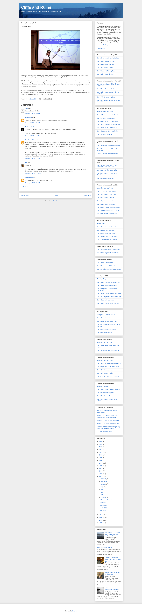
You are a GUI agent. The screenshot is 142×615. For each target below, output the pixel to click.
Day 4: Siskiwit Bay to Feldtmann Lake (109, 124)
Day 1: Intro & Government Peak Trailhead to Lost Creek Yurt (107, 166)
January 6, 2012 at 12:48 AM (33, 158)
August (103, 484)
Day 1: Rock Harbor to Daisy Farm (107, 227)
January (103, 497)
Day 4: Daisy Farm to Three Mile (107, 236)
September (104, 481)
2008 (101, 522)
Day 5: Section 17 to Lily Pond (106, 71)
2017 (101, 463)
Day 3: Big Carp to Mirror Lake (106, 396)
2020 (101, 455)
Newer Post (24, 196)
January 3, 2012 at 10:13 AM (33, 123)
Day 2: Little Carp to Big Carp (106, 61)
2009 (101, 520)
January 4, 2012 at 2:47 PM (32, 136)
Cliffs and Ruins (36, 7)
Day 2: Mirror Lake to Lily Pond (106, 89)
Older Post (87, 196)
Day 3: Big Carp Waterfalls (105, 370)
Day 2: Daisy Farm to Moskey (106, 230)
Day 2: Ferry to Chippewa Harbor (107, 285)
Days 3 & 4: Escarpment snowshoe (107, 154)
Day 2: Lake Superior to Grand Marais (108, 253)
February (104, 495)
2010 (101, 517)
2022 (101, 449)
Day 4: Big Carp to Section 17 (106, 68)
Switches (103, 502)
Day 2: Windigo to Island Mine (106, 118)
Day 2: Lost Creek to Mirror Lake (107, 170)
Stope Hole (103, 505)
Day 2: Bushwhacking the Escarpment (108, 350)
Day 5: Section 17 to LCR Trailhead (108, 376)
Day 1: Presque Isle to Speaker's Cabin (109, 363)
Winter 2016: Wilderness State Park (108, 423)
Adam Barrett (29, 177)
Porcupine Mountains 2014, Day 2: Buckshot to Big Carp (113, 559)
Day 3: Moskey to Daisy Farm (106, 233)
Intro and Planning (102, 386)
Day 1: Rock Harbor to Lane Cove (107, 318)
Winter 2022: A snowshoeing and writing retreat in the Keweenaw (107, 416)
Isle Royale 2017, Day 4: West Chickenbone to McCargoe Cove (112, 534)
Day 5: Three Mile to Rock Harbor (107, 240)
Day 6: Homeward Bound (104, 332)
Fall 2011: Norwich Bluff (104, 431)
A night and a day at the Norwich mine (112, 573)
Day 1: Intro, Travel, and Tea (105, 263)
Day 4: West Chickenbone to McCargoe (109, 293)
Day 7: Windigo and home (105, 134)
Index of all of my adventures (106, 45)
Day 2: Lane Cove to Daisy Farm (107, 321)
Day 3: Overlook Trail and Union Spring (109, 269)
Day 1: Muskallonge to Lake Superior (108, 249)
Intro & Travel (101, 223)
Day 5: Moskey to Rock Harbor (106, 329)
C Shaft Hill (103, 508)
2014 (101, 471)
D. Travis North (30, 127)
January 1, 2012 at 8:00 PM (32, 113)
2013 (101, 474)
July (102, 487)
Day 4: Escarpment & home (105, 178)
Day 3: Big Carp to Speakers (105, 197)
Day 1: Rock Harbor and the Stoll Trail (108, 282)
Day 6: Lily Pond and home (105, 74)
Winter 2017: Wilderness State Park (108, 420)
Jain (26, 108)
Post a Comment (27, 187)
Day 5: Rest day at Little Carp (106, 204)
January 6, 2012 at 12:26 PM (33, 173)
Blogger (74, 611)
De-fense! (103, 510)
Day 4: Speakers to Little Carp (106, 201)
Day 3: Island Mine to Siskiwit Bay (107, 121)
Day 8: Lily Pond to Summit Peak (107, 214)
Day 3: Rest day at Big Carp (105, 64)
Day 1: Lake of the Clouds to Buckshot (108, 389)
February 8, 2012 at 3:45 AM (33, 183)
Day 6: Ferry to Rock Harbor (105, 300)
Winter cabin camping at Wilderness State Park (112, 588)
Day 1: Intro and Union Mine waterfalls (108, 145)
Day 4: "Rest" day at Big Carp (106, 97)
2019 (101, 457)
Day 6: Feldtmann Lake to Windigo (107, 131)
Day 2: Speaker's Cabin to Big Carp (108, 367)
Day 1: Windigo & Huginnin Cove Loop (109, 115)
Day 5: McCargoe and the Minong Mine (109, 297)
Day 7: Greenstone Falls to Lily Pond (108, 210)
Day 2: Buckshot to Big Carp (105, 392)
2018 (101, 460)
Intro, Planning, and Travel (105, 111)
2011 (101, 514)
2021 (101, 452)
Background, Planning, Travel (106, 315)
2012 (101, 476)
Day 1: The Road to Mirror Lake (106, 191)
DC (26, 162)
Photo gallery (101, 48)
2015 (101, 468)
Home (56, 196)
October (103, 479)
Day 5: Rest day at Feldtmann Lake (108, 128)
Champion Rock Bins (106, 500)
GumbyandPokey (30, 140)
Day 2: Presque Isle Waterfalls (106, 266)
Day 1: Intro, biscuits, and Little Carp (108, 58)
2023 (101, 447)
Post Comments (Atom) (59, 201)
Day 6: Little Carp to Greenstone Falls (108, 207)
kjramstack (28, 117)
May (102, 489)
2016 (101, 465)
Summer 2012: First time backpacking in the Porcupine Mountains (108, 427)
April (102, 492)
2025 (101, 441)
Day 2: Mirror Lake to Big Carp (106, 194)
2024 (101, 444)
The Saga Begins (102, 279)
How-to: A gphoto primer (104, 547)
